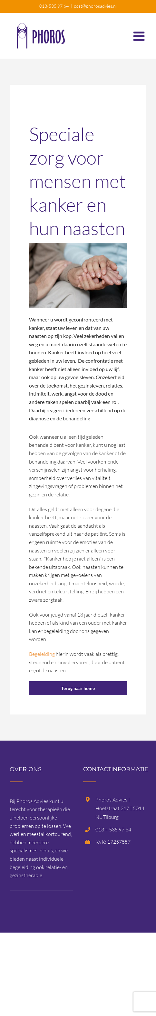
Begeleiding (42, 654)
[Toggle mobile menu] (139, 33)
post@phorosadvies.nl (95, 6)
